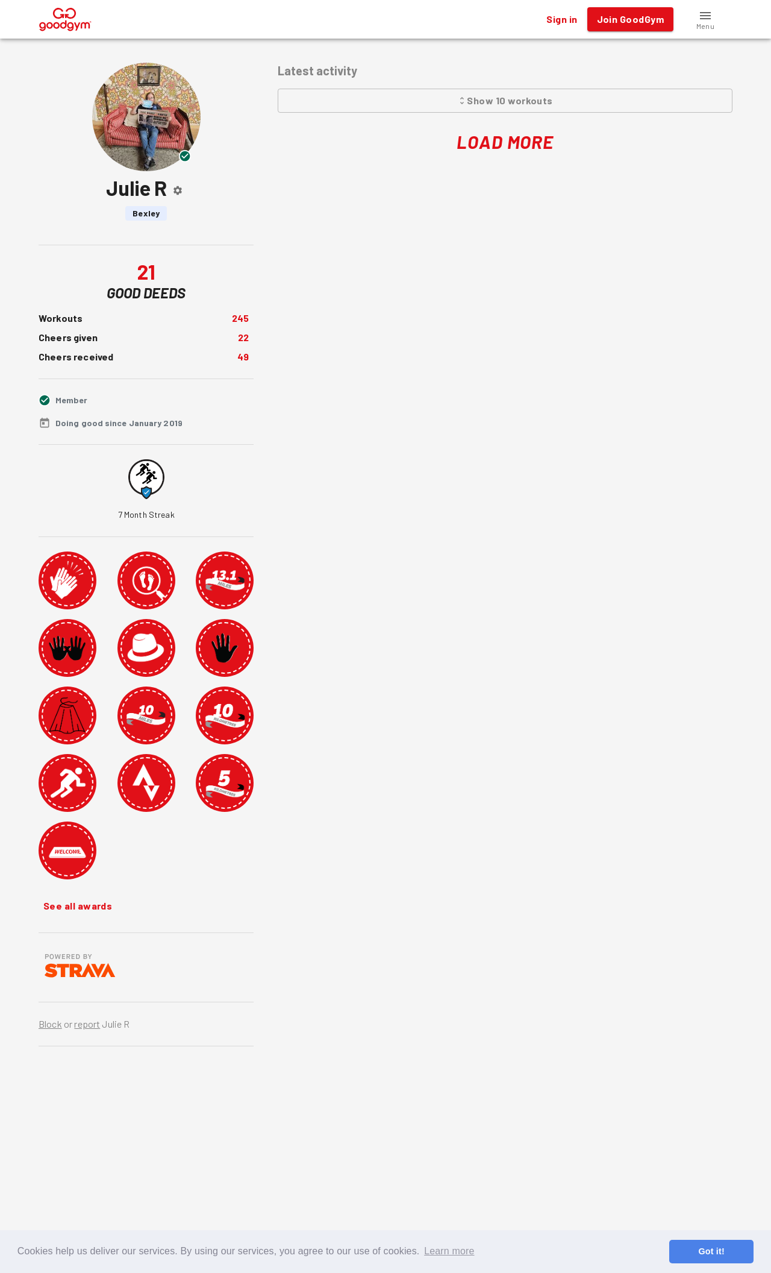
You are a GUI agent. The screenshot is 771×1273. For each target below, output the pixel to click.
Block (50, 1023)
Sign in (562, 19)
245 (240, 318)
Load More (505, 142)
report (87, 1023)
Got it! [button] (711, 1251)
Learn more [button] (449, 1251)
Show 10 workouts (505, 100)
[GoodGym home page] (65, 18)
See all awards (78, 906)
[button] (705, 19)
